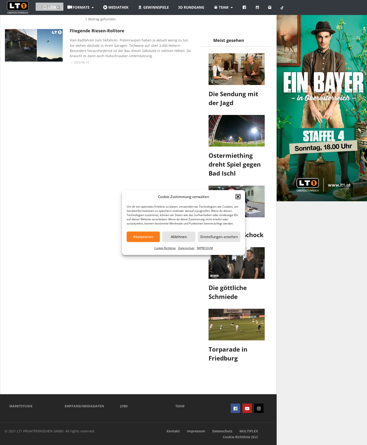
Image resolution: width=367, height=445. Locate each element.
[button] (238, 196)
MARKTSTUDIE (21, 406)
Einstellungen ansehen (219, 236)
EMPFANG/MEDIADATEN (84, 406)
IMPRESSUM (205, 248)
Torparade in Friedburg (228, 353)
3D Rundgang (219, 7)
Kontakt (173, 431)
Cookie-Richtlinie (165, 248)
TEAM (179, 406)
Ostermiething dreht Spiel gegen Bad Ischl (235, 164)
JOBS (124, 406)
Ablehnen (179, 236)
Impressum (196, 431)
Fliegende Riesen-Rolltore (97, 30)
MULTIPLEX (248, 431)
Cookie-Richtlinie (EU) (240, 437)
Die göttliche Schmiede (228, 292)
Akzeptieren (143, 236)
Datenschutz (186, 248)
